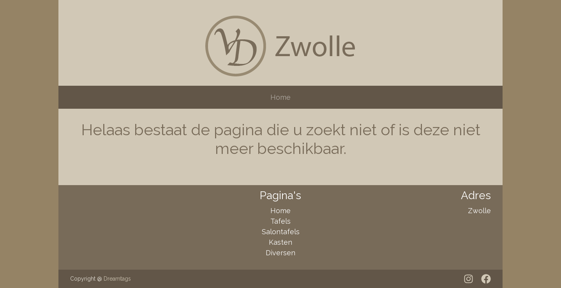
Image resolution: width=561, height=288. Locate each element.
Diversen (280, 253)
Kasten (280, 242)
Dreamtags (117, 279)
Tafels (280, 221)
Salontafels (281, 232)
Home (280, 97)
